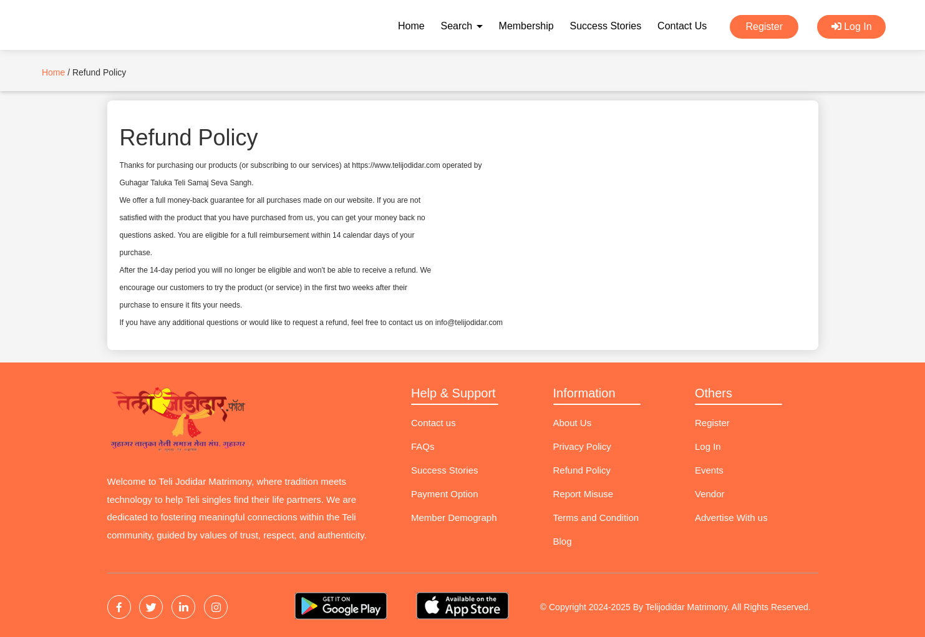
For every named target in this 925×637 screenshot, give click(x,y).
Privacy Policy (582, 446)
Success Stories (605, 26)
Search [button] (462, 26)
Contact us (433, 422)
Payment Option (444, 494)
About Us (572, 422)
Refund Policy (582, 470)
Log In (851, 26)
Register (764, 26)
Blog (562, 541)
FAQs (423, 446)
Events (709, 470)
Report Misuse (583, 494)
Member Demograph (454, 517)
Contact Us (682, 26)
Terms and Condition (596, 517)
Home (411, 26)
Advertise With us (731, 517)
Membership (526, 26)
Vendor (710, 494)
